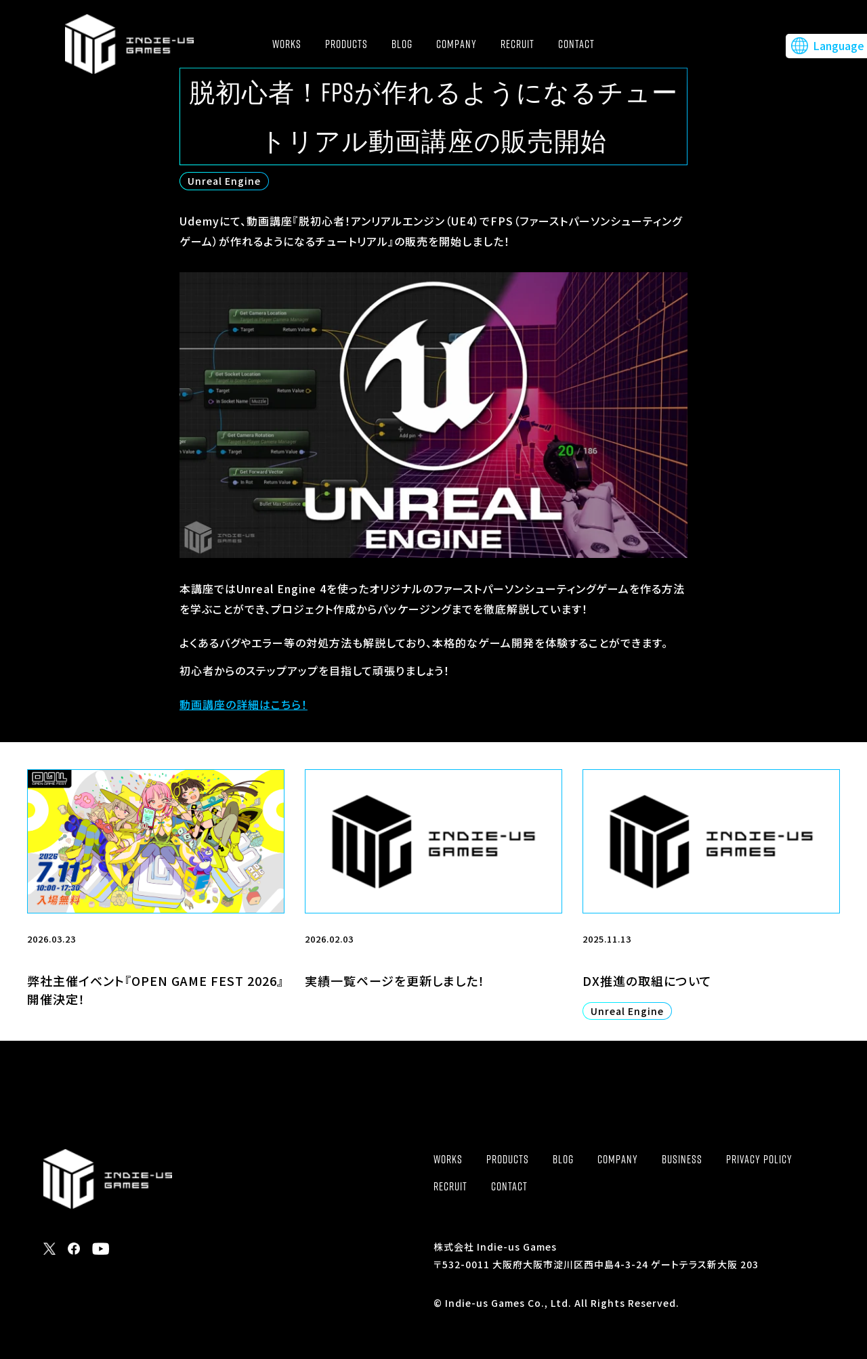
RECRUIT (517, 44)
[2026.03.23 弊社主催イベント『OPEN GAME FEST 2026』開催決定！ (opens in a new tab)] (155, 905)
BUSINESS (682, 1159)
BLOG (402, 44)
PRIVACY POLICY (759, 1159)
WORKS (286, 44)
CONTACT (576, 44)
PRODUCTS (346, 44)
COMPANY (456, 44)
